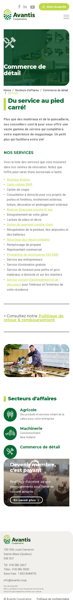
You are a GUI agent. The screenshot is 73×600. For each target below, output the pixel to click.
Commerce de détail (55, 90)
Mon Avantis (54, 7)
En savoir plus (26, 500)
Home (7, 90)
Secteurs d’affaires (27, 90)
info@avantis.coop (15, 580)
